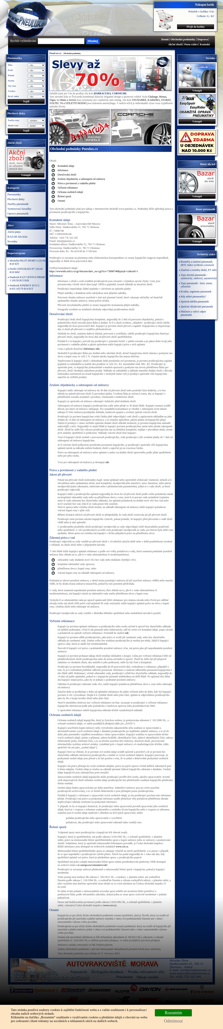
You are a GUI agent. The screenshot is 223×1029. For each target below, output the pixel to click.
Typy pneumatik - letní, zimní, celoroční (197, 285)
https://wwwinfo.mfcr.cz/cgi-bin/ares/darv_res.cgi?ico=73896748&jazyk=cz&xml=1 (93, 271)
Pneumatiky (14, 194)
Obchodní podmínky (183, 39)
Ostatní (61, 200)
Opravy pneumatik (18, 213)
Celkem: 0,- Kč (205, 16)
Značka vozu (13, 120)
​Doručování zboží (66, 174)
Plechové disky (16, 199)
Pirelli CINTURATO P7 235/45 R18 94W (26, 270)
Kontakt (205, 44)
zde (107, 462)
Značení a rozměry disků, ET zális (198, 270)
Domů (165, 39)
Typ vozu (12, 86)
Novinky (12, 241)
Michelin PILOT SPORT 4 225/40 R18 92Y (28, 262)
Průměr (11, 75)
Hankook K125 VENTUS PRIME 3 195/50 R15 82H (27, 279)
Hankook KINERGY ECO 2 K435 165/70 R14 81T (24, 287)
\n (36, 125)
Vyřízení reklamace (67, 187)
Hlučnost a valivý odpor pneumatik (193, 313)
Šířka (10, 65)
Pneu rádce (191, 44)
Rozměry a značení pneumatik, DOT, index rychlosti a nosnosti (197, 263)
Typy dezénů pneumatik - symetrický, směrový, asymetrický (199, 276)
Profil (10, 70)
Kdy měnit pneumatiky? (193, 296)
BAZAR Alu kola (17, 236)
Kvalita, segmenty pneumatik (196, 291)
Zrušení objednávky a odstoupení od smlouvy (81, 178)
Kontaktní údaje (65, 165)
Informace (62, 170)
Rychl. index (13, 96)
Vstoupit (26, 175)
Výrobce (11, 91)
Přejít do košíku (195, 26)
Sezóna (11, 80)
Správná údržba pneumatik (195, 301)
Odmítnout (173, 1021)
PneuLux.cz (55, 53)
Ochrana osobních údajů (70, 192)
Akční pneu (13, 231)
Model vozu (13, 125)
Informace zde (91, 348)
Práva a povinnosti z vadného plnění (76, 183)
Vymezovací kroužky (19, 208)
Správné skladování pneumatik (197, 306)
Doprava (203, 39)
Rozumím (173, 1012)
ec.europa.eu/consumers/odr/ (93, 865)
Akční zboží (175, 44)
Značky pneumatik (18, 204)
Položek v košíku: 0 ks (201, 11)
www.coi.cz (122, 846)
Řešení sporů (64, 196)
